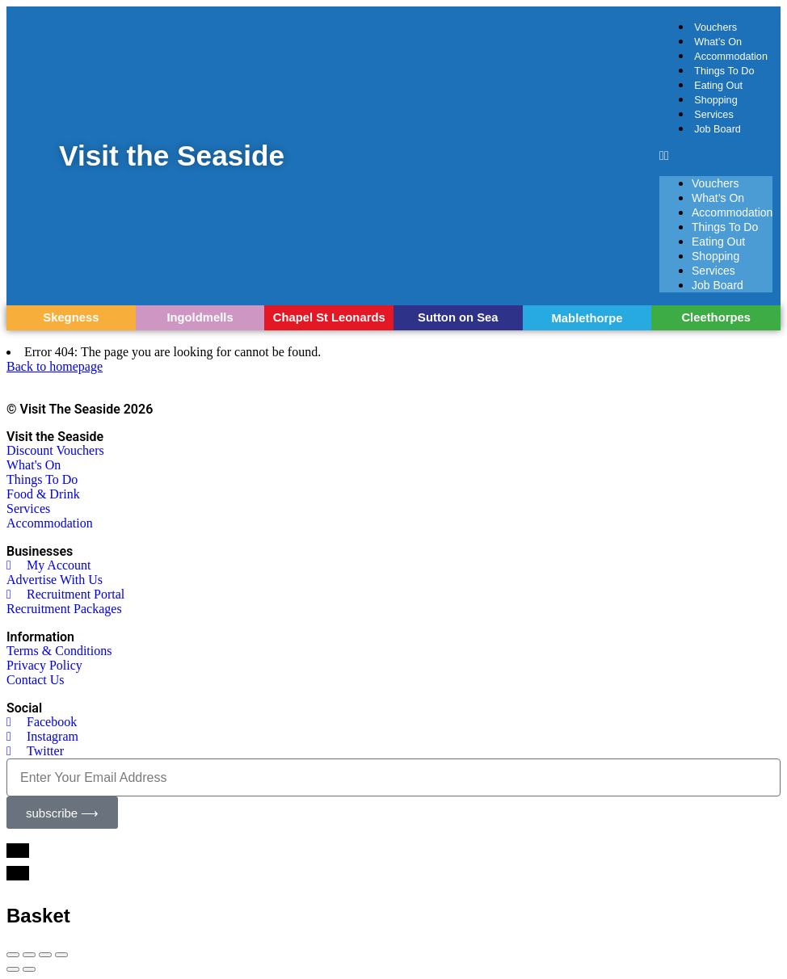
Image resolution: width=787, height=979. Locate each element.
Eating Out (718, 85)
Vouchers (715, 27)
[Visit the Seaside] (33, 155)
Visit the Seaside (172, 155)
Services (714, 114)
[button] (715, 156)
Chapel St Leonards (329, 317)
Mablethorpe (587, 318)
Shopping (716, 100)
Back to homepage (54, 366)
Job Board (717, 129)
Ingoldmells (199, 317)
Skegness (71, 317)
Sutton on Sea (458, 317)
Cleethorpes (716, 317)
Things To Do (724, 71)
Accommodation (731, 56)
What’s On (718, 42)
